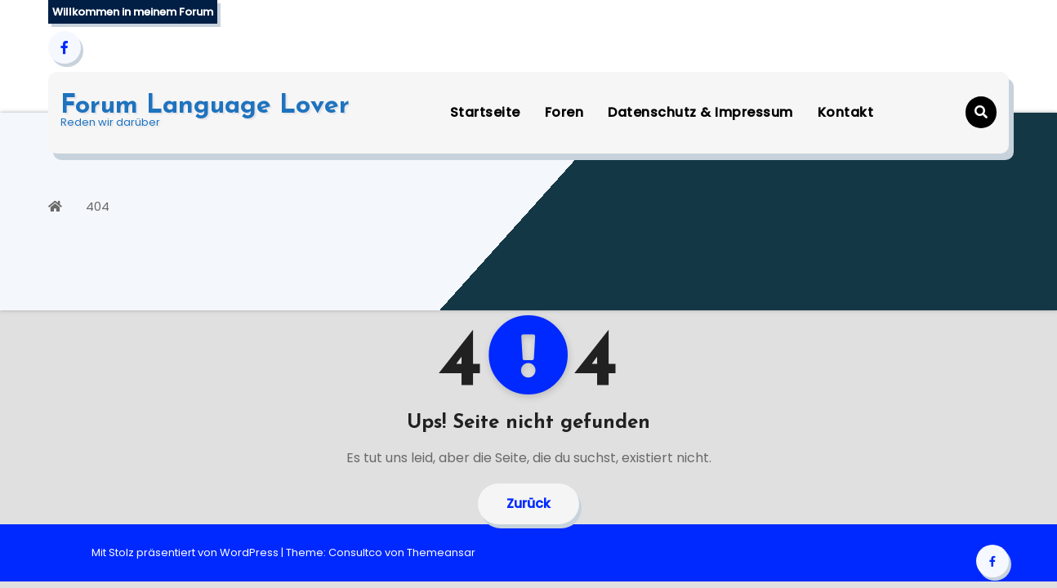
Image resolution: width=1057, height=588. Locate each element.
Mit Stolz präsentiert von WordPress (186, 552)
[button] (981, 112)
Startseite (485, 112)
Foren (564, 112)
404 (97, 206)
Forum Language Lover (205, 106)
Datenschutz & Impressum (700, 112)
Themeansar (441, 552)
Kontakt (846, 112)
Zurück (528, 503)
